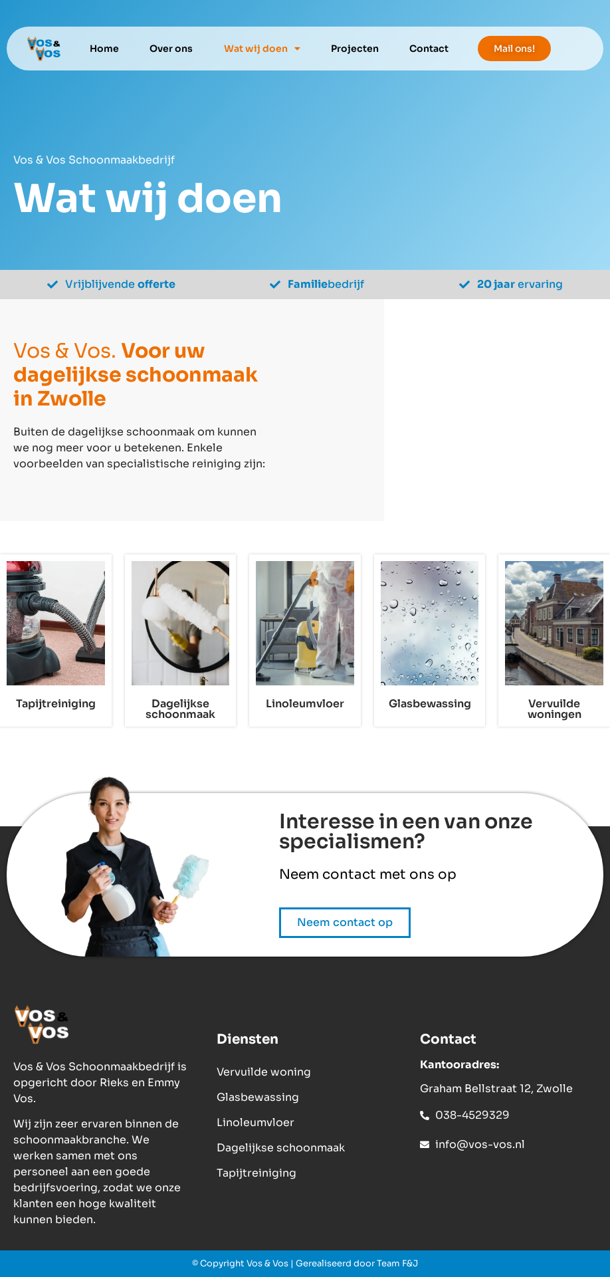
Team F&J (397, 1263)
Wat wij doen (262, 48)
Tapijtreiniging (256, 1173)
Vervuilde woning (264, 1072)
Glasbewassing (258, 1097)
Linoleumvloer (255, 1122)
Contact (429, 49)
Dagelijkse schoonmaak (281, 1148)
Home (104, 49)
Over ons (171, 49)
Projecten (355, 49)
